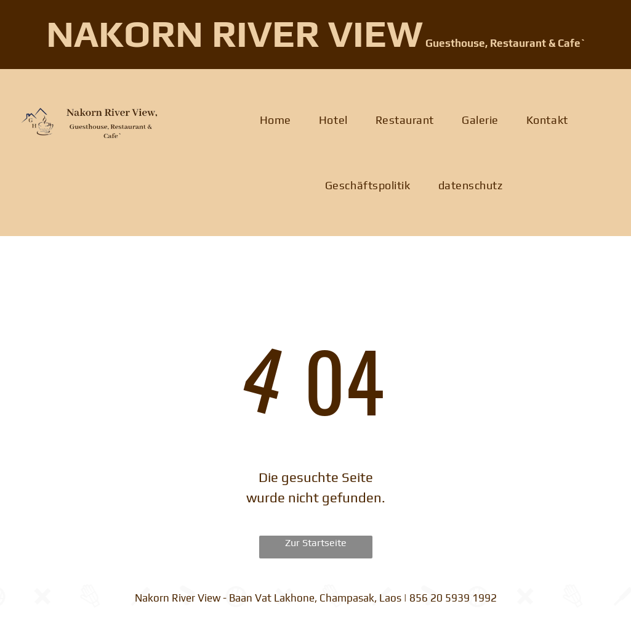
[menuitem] (280, 120)
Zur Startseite (316, 543)
